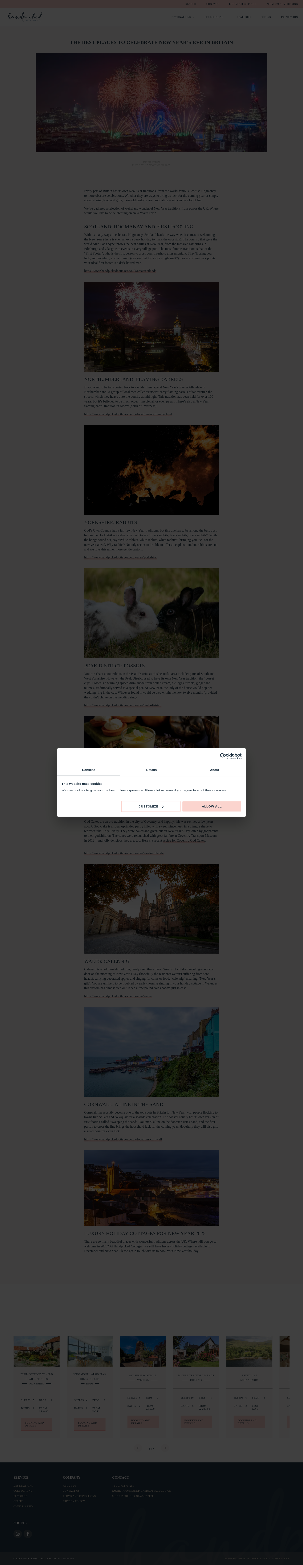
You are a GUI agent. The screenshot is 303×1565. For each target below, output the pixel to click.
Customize (150, 806)
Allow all (212, 806)
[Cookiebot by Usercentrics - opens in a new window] (223, 756)
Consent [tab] (88, 770)
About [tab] (214, 770)
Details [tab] (151, 770)
